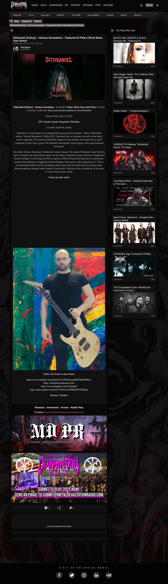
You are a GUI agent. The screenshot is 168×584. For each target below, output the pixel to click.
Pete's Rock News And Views (82, 107)
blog (31, 15)
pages (124, 15)
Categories (26, 21)
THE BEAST (25, 47)
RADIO (35, 5)
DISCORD (108, 5)
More (138, 15)
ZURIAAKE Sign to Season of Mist (132, 254)
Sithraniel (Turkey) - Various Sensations (34, 107)
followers (93, 15)
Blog (17, 21)
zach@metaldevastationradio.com (64, 412)
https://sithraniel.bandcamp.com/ (59, 383)
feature (37, 21)
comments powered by (59, 526)
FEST (98, 5)
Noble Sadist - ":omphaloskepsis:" (131, 111)
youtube (76, 15)
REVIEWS (88, 5)
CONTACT (75, 5)
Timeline (17, 15)
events (60, 15)
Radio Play (77, 407)
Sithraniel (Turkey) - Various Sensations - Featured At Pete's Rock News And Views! (46, 25)
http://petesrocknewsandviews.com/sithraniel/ (69, 110)
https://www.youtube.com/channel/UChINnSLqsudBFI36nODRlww (59, 379)
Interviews (53, 407)
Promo (65, 407)
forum (110, 15)
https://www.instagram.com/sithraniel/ (59, 386)
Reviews (40, 407)
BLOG (44, 5)
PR (66, 5)
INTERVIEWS (55, 5)
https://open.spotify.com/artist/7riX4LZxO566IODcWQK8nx (59, 389)
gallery (45, 15)
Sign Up (149, 5)
